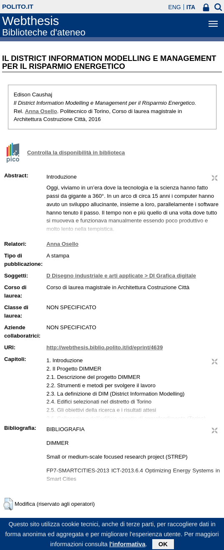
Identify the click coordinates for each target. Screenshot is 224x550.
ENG (174, 7)
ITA (191, 7)
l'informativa (127, 545)
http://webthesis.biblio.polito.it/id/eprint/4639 (104, 347)
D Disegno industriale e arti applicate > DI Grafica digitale (121, 275)
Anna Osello (41, 111)
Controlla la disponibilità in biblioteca (76, 152)
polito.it (17, 6)
